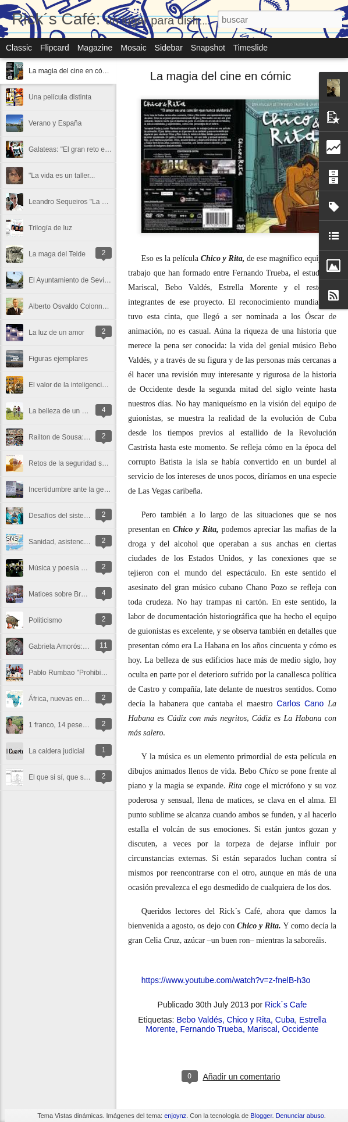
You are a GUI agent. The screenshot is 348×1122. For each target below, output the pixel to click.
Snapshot (208, 47)
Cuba (284, 1019)
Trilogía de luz (50, 228)
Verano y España (55, 123)
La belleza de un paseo (65, 411)
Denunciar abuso (300, 1115)
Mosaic (133, 47)
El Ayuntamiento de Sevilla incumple (85, 280)
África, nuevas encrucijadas (71, 699)
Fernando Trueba (211, 1029)
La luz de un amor (56, 332)
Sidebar (169, 47)
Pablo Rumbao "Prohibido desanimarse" (91, 673)
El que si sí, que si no (62, 777)
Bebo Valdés (199, 1019)
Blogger (261, 1115)
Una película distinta (60, 97)
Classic (19, 47)
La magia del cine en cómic (71, 71)
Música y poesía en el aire (69, 568)
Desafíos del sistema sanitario (75, 516)
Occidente (300, 1029)
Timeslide (250, 47)
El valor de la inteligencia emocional (84, 385)
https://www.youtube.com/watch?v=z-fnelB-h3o (226, 980)
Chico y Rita (249, 1019)
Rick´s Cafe (286, 1004)
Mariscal (262, 1029)
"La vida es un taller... (62, 175)
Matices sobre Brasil (60, 594)
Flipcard (54, 47)
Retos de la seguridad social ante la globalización (105, 463)
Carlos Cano (300, 703)
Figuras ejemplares (58, 359)
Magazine (95, 47)
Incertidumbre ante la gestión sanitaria (88, 489)
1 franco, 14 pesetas (60, 725)
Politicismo (45, 620)
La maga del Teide (57, 254)
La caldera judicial (56, 751)
